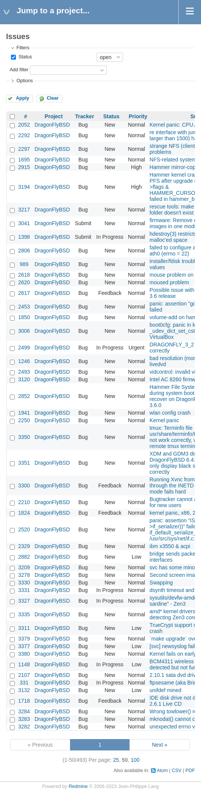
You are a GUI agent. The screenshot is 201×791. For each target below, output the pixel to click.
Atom (162, 770)
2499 (24, 348)
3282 (24, 727)
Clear (53, 98)
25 (116, 760)
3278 (24, 575)
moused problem (169, 282)
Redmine (78, 786)
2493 (24, 372)
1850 (24, 317)
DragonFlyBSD (52, 125)
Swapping (161, 583)
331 (24, 683)
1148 (24, 664)
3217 (24, 210)
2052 (24, 125)
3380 (24, 654)
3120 (24, 379)
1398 (24, 237)
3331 (24, 590)
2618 (24, 275)
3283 (24, 719)
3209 (24, 567)
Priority (138, 116)
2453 (24, 307)
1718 (24, 701)
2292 (24, 135)
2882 (24, 557)
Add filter (18, 69)
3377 (24, 646)
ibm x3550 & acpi (170, 546)
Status (24, 57)
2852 (24, 396)
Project (53, 116)
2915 (24, 167)
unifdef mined (165, 690)
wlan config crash (170, 413)
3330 (24, 583)
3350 (24, 437)
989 (24, 264)
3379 (24, 639)
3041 (24, 223)
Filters (22, 47)
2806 (24, 250)
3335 (24, 614)
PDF (190, 770)
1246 (24, 361)
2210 (24, 502)
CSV (177, 770)
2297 (24, 149)
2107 (24, 675)
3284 (24, 711)
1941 (24, 413)
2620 (24, 282)
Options (24, 80)
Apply (22, 98)
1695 (24, 160)
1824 (24, 513)
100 (135, 760)
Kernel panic (164, 420)
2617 (24, 293)
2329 (24, 546)
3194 (24, 187)
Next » (159, 745)
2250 (24, 420)
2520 (24, 529)
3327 (24, 601)
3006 (24, 331)
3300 (24, 485)
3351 (24, 463)
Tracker (84, 116)
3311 (24, 628)
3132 (24, 690)
